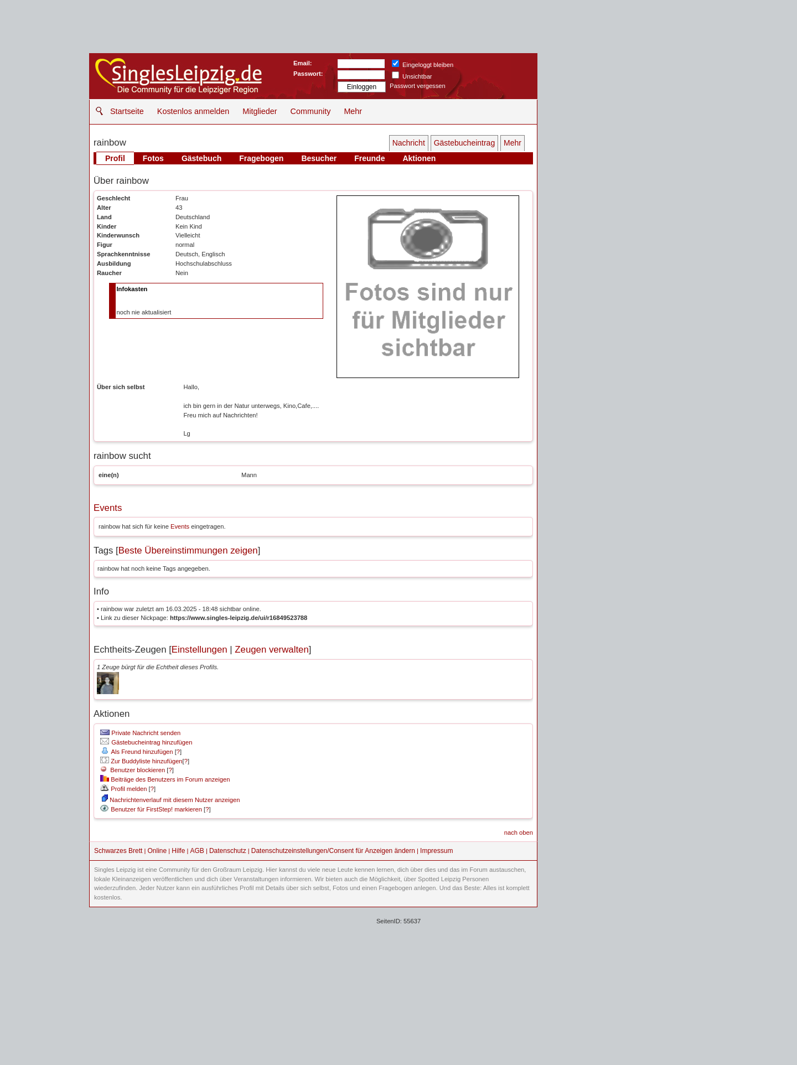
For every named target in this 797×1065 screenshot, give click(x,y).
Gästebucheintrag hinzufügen (146, 742)
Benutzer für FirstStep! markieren (156, 809)
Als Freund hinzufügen (136, 751)
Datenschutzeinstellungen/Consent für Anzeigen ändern (333, 851)
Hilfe (178, 851)
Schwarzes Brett (118, 851)
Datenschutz (227, 851)
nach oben (518, 832)
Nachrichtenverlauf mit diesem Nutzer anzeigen (171, 800)
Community (311, 111)
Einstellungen (199, 649)
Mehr (353, 111)
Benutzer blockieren (132, 770)
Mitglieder (259, 111)
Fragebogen (261, 158)
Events (108, 508)
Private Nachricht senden (140, 733)
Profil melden (123, 788)
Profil (115, 158)
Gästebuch (201, 158)
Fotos (153, 158)
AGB (197, 851)
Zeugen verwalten (271, 649)
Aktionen (419, 158)
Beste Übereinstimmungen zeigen (188, 550)
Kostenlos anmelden (193, 111)
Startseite (127, 111)
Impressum (436, 851)
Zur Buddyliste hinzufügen (141, 761)
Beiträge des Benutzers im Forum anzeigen (165, 779)
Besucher (319, 158)
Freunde (369, 158)
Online (157, 851)
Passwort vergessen (418, 85)
